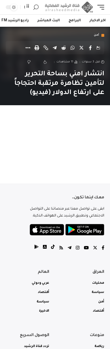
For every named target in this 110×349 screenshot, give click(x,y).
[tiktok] (53, 248)
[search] (36, 7)
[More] (28, 47)
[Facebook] (103, 248)
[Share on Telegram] (55, 47)
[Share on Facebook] (90, 47)
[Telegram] (69, 248)
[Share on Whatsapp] (73, 47)
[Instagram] (77, 248)
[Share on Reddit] (64, 47)
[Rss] (61, 248)
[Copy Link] (46, 47)
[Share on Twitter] (81, 47)
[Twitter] (95, 248)
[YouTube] (86, 248)
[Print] (37, 47)
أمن (96, 35)
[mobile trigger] (99, 7)
